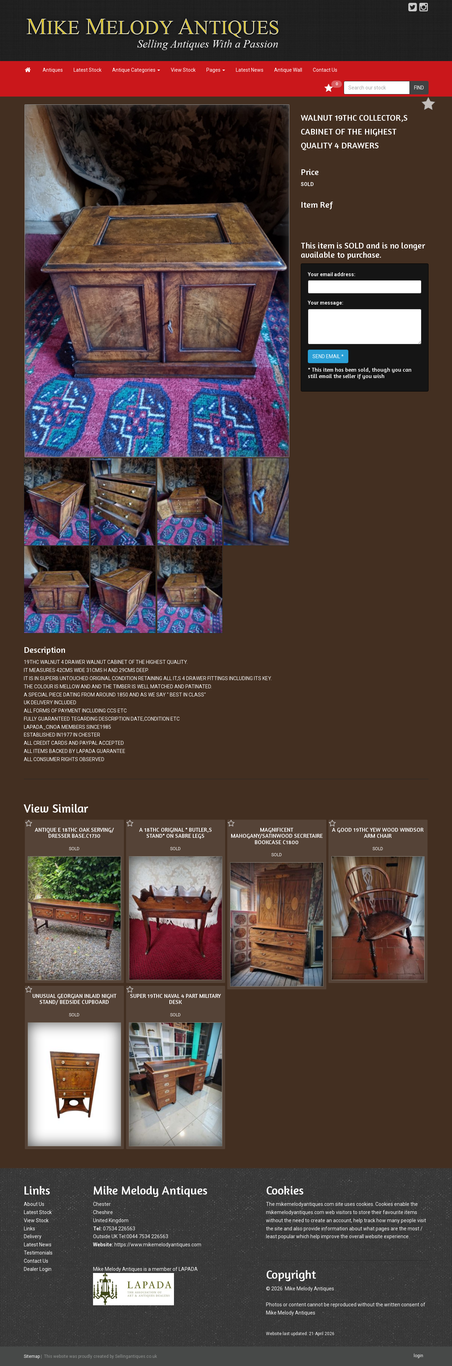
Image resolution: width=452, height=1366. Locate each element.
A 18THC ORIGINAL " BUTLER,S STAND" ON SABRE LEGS (175, 833)
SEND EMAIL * (328, 356)
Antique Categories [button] (136, 70)
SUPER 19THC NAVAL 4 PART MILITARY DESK (175, 999)
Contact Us (325, 70)
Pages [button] (215, 70)
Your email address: (331, 274)
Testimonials (38, 1253)
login (418, 1355)
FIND (419, 88)
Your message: (325, 303)
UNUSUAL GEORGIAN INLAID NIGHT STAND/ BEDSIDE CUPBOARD (74, 999)
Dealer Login (37, 1269)
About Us (34, 1204)
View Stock (183, 70)
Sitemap (32, 1356)
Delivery (33, 1236)
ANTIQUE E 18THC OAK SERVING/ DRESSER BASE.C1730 (74, 833)
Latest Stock (87, 70)
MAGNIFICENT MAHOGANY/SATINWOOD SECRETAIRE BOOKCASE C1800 (277, 836)
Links (29, 1228)
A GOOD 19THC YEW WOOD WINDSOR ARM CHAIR (378, 833)
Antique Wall (288, 70)
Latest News (249, 70)
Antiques (53, 70)
